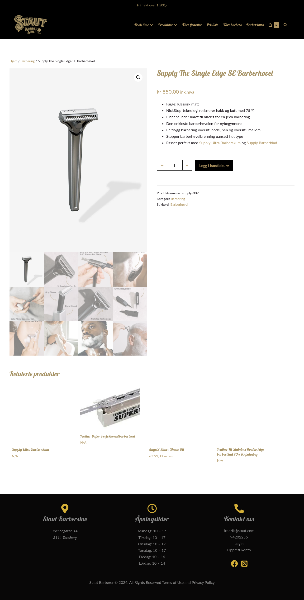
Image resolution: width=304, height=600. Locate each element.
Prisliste (212, 24)
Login (239, 543)
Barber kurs (255, 24)
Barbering (27, 61)
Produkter (167, 24)
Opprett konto (239, 550)
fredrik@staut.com (239, 530)
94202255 (239, 537)
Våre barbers (232, 24)
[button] (285, 24)
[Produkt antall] (174, 165)
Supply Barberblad (262, 142)
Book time (143, 24)
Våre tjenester (192, 24)
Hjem (13, 61)
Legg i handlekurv (214, 165)
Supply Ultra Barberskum (220, 142)
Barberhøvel (179, 204)
